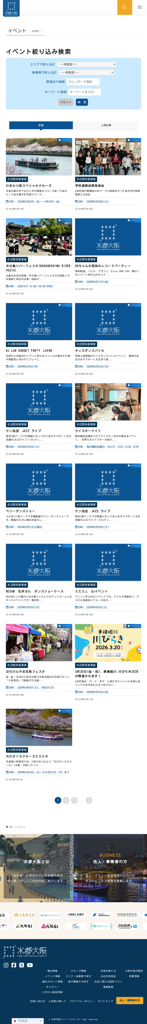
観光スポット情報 (52, 981)
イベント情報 (52, 976)
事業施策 (108, 987)
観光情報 (52, 971)
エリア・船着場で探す (78, 976)
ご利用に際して (57, 1001)
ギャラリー (52, 987)
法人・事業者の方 (130, 1000)
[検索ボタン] (124, 7)
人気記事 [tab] (106, 125)
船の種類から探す (78, 981)
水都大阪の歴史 (134, 971)
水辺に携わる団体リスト (108, 981)
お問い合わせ (37, 1001)
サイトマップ (105, 1001)
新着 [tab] (41, 125)
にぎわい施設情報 (52, 992)
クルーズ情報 (78, 971)
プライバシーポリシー (82, 1001)
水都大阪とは (108, 971)
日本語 (20, 1021)
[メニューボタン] (139, 7)
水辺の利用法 (108, 976)
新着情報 (134, 976)
